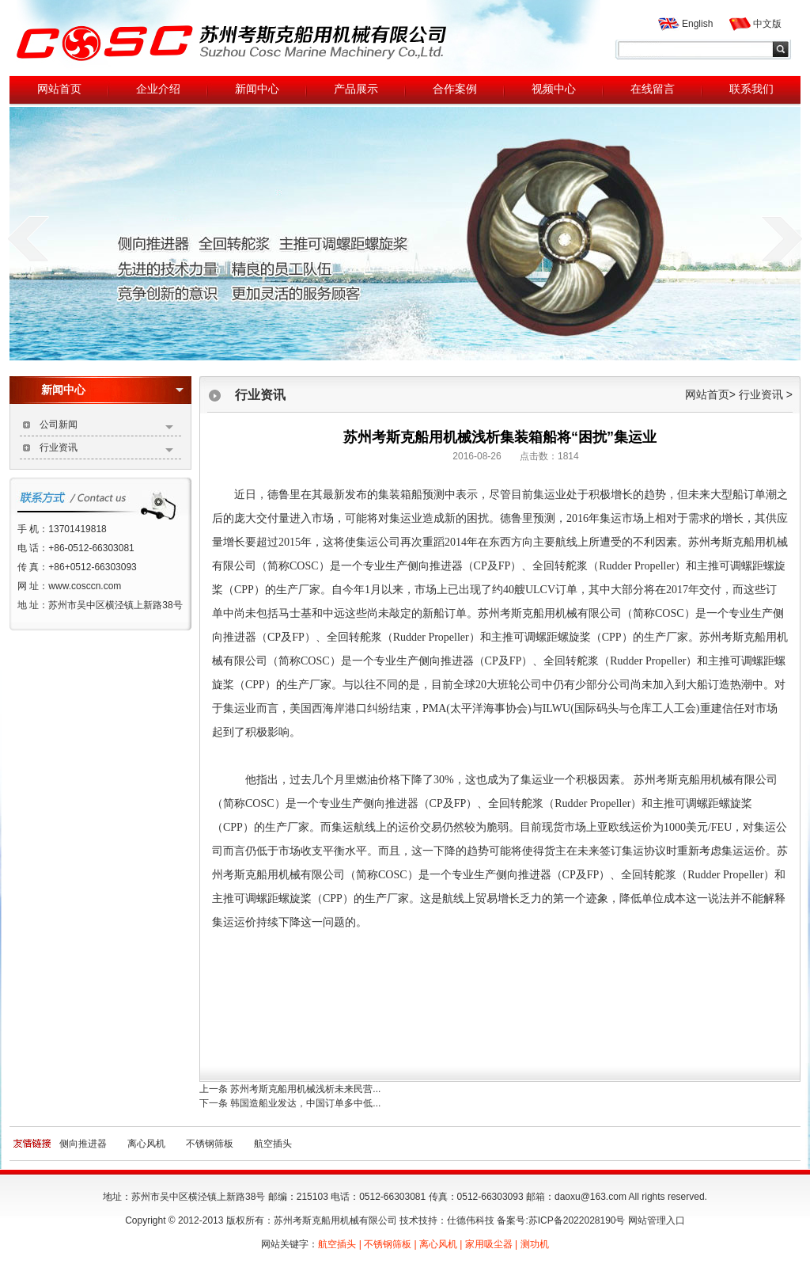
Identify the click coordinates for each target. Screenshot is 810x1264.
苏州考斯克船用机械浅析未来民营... (305, 1089)
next (781, 238)
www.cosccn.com (84, 586)
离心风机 (146, 1143)
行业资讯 (106, 449)
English (697, 23)
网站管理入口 (656, 1220)
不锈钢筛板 (209, 1143)
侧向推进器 (83, 1143)
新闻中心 (112, 389)
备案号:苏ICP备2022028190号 (561, 1220)
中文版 (767, 23)
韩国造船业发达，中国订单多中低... (305, 1103)
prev (28, 238)
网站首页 (707, 394)
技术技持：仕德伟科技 (446, 1220)
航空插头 (273, 1143)
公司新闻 (106, 426)
